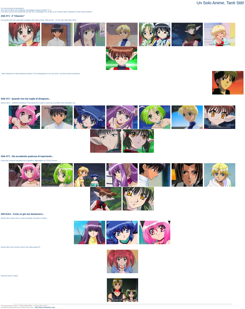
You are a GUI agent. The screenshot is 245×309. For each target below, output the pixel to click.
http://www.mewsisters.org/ (45, 307)
